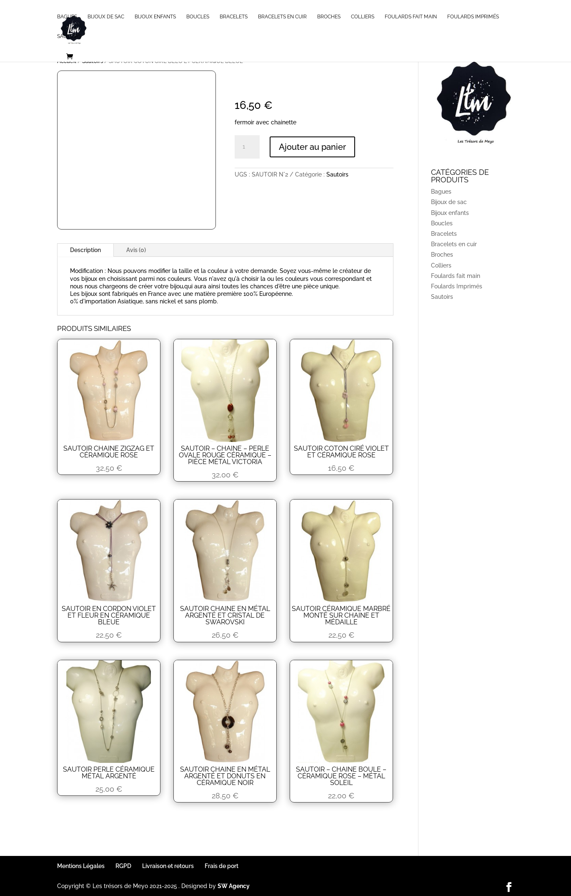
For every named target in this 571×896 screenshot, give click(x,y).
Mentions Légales (81, 866)
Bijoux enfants (155, 17)
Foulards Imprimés (473, 17)
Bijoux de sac (106, 17)
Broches (329, 17)
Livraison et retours (168, 866)
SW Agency (234, 886)
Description (85, 250)
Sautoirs (69, 36)
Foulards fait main (411, 17)
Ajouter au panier (312, 147)
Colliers (362, 17)
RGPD (123, 866)
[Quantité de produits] (247, 147)
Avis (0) (136, 250)
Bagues (67, 17)
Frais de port (221, 866)
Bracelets (234, 17)
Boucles (197, 17)
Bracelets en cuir (282, 17)
